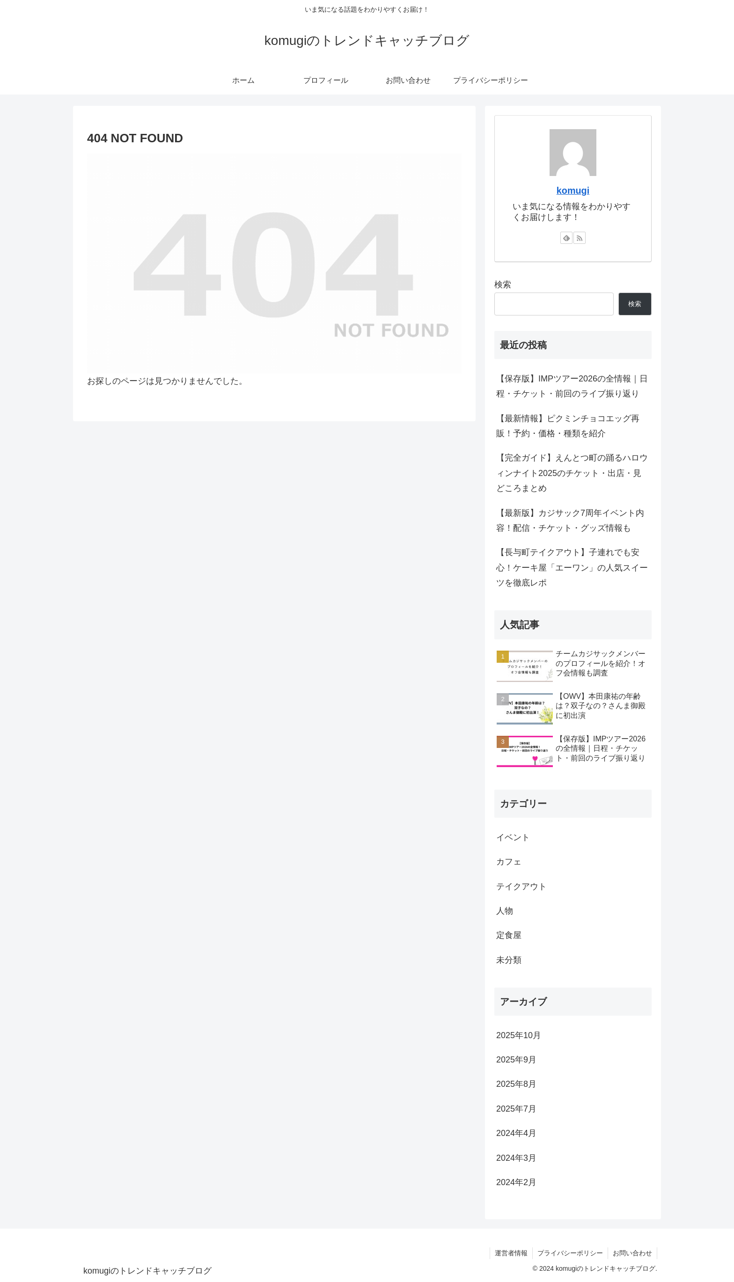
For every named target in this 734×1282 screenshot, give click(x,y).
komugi (573, 190)
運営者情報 (511, 1253)
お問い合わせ (632, 1253)
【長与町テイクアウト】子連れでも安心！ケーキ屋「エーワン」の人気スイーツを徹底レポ (572, 567)
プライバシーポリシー (570, 1253)
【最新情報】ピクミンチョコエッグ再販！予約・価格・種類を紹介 (567, 426)
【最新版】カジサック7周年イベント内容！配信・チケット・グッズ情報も (570, 520)
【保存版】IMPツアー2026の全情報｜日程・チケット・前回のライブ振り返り (572, 386)
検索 (502, 284)
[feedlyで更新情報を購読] (566, 238)
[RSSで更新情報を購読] (579, 238)
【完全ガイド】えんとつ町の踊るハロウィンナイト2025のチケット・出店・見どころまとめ (572, 473)
